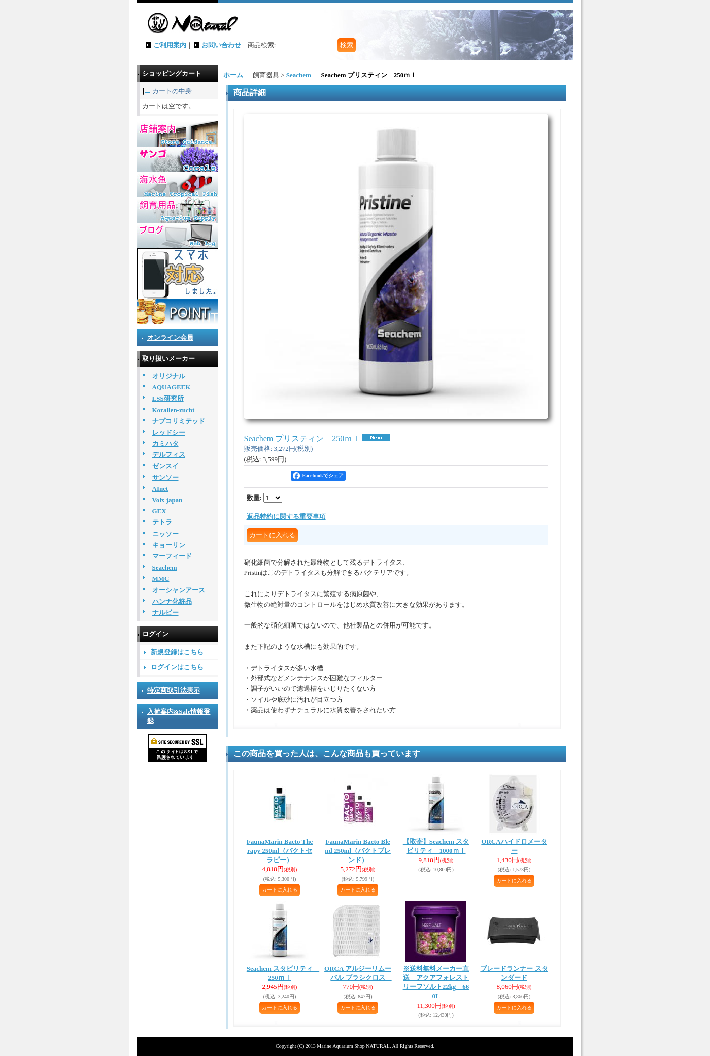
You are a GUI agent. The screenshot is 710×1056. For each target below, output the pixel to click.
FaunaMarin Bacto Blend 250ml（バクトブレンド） (358, 851)
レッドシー (168, 432)
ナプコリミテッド (178, 421)
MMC (161, 578)
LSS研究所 (168, 398)
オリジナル (168, 376)
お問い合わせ (221, 45)
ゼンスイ (165, 466)
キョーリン (168, 545)
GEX (159, 511)
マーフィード (172, 556)
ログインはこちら (177, 667)
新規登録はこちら (177, 652)
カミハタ (165, 443)
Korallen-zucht (173, 410)
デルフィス (168, 454)
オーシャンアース (178, 590)
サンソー (165, 477)
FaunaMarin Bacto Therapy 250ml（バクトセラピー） (280, 851)
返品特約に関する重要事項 (286, 516)
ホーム (233, 75)
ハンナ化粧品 (172, 601)
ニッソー (165, 534)
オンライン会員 (170, 337)
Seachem (164, 567)
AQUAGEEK (171, 387)
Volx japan (167, 500)
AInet (160, 488)
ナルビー (165, 612)
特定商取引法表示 (173, 690)
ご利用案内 (169, 45)
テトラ (162, 522)
